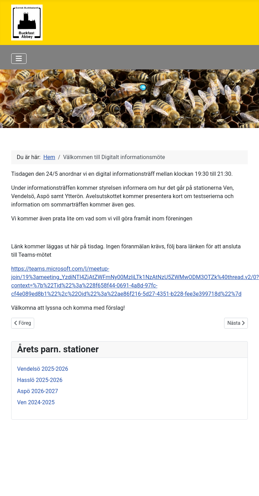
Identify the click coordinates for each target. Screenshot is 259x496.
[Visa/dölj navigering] (19, 58)
